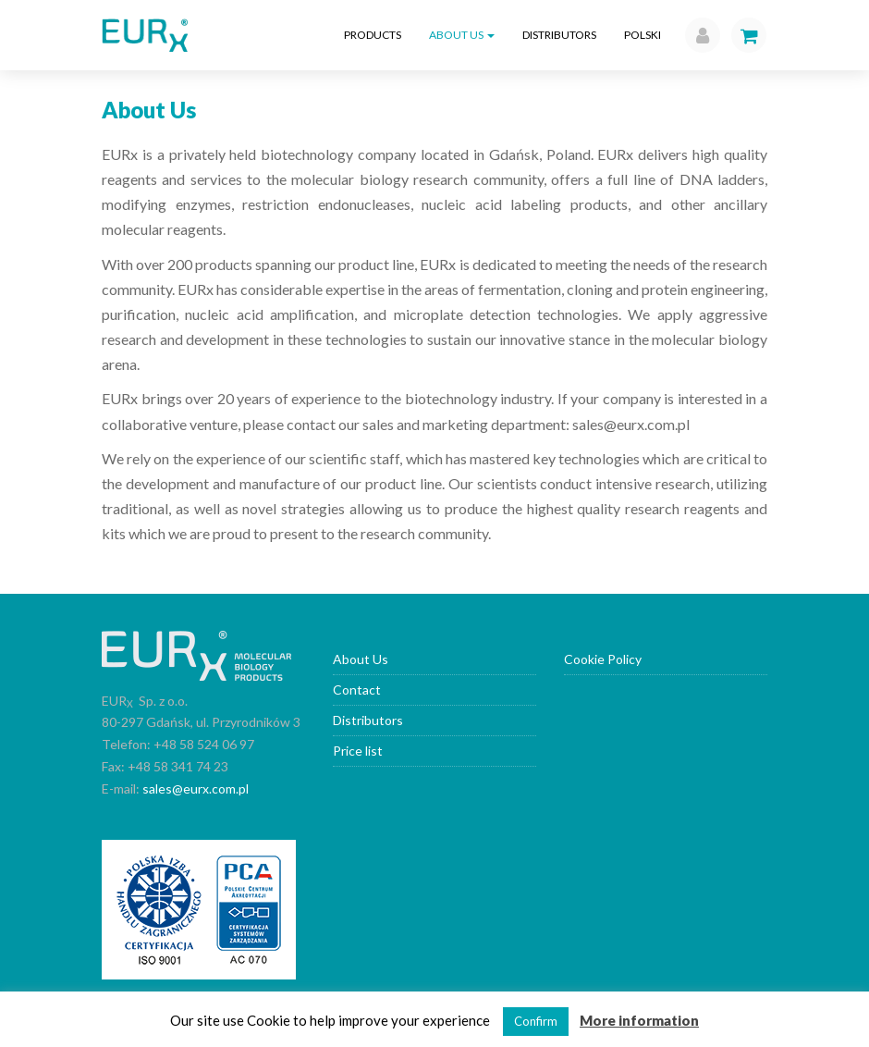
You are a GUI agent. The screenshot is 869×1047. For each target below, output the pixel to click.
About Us (462, 35)
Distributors (559, 35)
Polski (642, 35)
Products (372, 35)
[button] (698, 35)
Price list (358, 750)
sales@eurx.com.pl (195, 788)
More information (639, 1020)
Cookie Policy (603, 659)
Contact (357, 689)
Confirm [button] (535, 1021)
